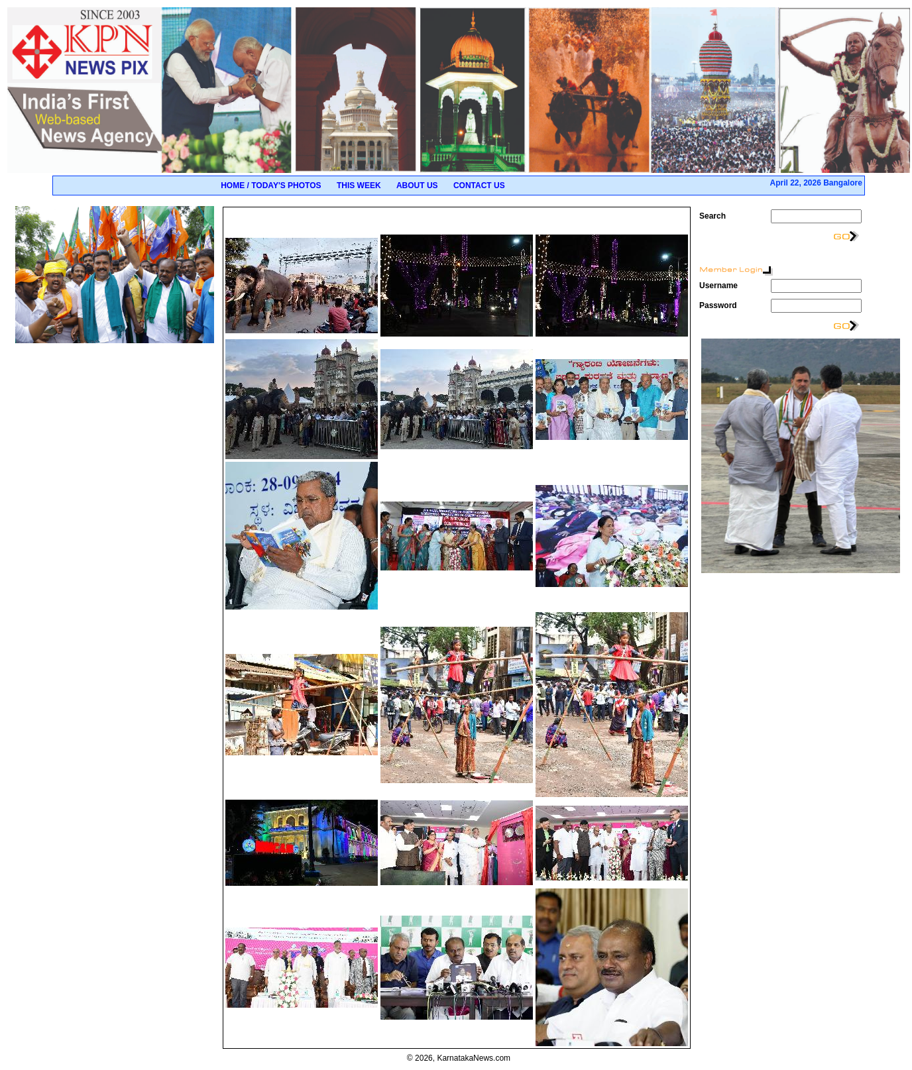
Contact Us (479, 185)
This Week (359, 185)
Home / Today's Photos (271, 185)
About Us (417, 185)
